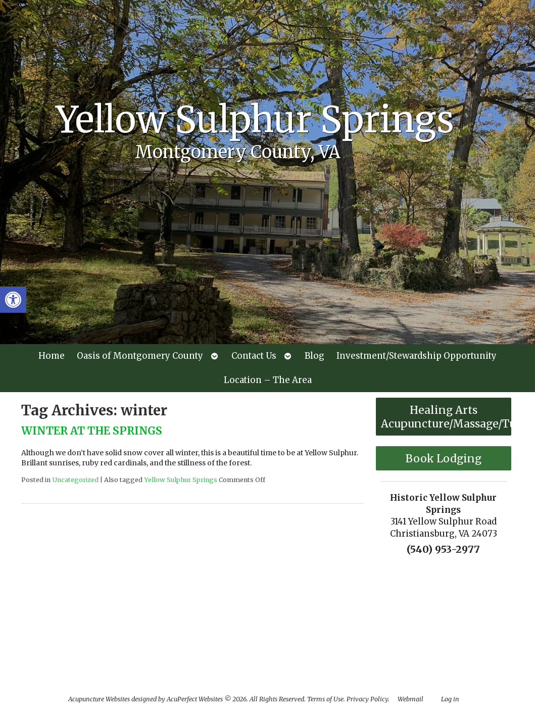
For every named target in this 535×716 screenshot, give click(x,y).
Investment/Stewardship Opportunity (416, 355)
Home (51, 355)
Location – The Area (268, 380)
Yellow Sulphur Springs (180, 480)
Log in (450, 699)
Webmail (410, 699)
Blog (314, 355)
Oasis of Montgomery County (140, 355)
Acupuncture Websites (99, 699)
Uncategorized (75, 480)
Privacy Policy (367, 699)
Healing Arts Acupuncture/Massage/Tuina (446, 417)
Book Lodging (443, 458)
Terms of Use (325, 699)
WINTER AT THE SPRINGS (91, 431)
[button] (13, 300)
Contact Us (253, 355)
